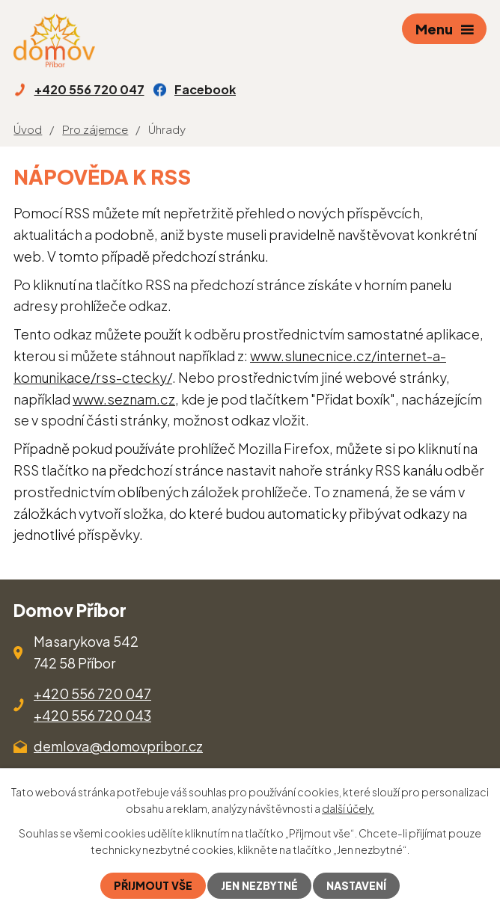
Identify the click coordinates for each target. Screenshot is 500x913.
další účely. (348, 808)
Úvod (27, 129)
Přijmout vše (153, 885)
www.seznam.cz (124, 399)
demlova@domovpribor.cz (118, 745)
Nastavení (356, 885)
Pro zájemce (95, 129)
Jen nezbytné (259, 885)
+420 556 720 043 (92, 715)
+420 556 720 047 (92, 693)
